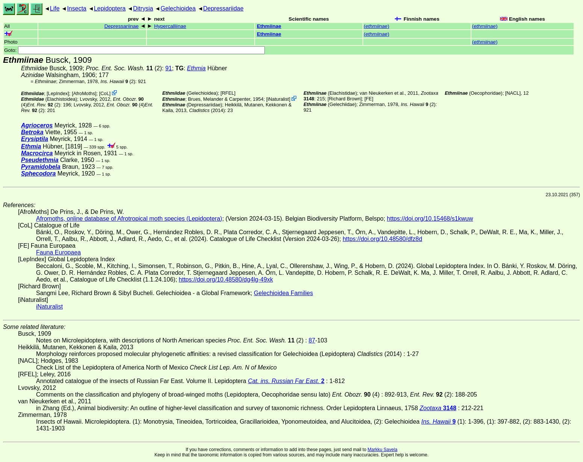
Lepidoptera (110, 8)
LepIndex (58, 93)
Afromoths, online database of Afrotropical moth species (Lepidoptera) (129, 218)
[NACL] (513, 93)
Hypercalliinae (170, 26)
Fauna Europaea (58, 252)
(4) (126, 105)
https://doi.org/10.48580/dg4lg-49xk (226, 279)
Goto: (134, 50)
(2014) (207, 110)
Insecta (76, 8)
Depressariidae (223, 8)
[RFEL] (228, 93)
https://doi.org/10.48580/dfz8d (382, 239)
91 (168, 68)
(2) (124, 68)
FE (369, 98)
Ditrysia (143, 8)
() (376, 26)
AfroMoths (84, 93)
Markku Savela (382, 449)
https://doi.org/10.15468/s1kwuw (430, 218)
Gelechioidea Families (283, 293)
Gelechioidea (177, 8)
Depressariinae (121, 26)
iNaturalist (278, 99)
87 (311, 340)
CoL (104, 93)
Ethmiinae (269, 26)
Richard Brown (345, 98)
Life (55, 8)
